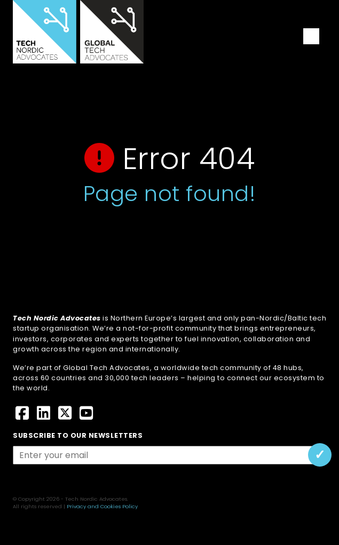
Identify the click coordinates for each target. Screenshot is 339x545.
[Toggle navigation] (311, 36)
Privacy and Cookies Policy (102, 506)
